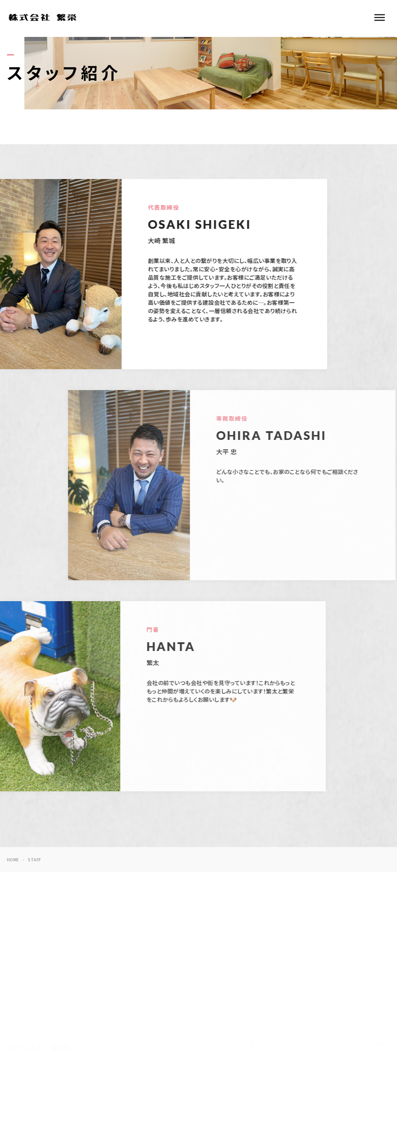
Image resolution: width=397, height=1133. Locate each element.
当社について (185, 1045)
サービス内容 (225, 1045)
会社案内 (375, 1045)
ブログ (326, 1045)
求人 (349, 1045)
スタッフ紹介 (295, 1045)
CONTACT (371, 1056)
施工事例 (260, 1045)
